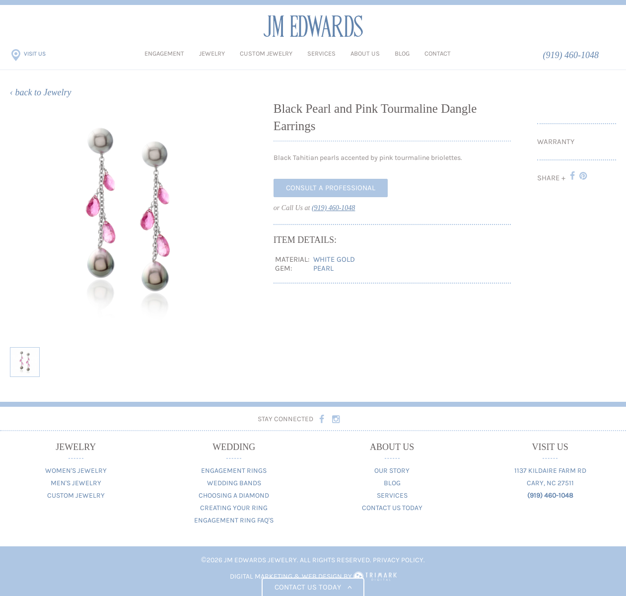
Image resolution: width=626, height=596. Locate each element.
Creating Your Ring (234, 508)
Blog (402, 53)
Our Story (392, 470)
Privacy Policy (398, 560)
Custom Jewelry (266, 53)
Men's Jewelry (76, 483)
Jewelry (212, 53)
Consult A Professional (330, 187)
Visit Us (35, 53)
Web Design (322, 576)
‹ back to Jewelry (40, 92)
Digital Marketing (261, 576)
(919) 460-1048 (571, 55)
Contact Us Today (392, 508)
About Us (365, 53)
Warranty (555, 141)
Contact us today (313, 587)
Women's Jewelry (76, 470)
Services (321, 53)
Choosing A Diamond (234, 495)
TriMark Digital (375, 577)
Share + (551, 177)
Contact (437, 53)
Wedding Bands (234, 483)
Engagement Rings (234, 470)
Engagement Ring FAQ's (234, 520)
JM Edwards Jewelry (313, 26)
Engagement (164, 53)
